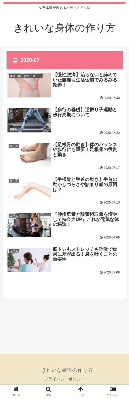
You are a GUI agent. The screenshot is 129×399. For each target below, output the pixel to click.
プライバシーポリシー (64, 379)
